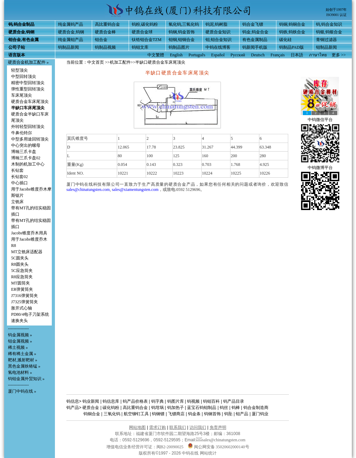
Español (218, 55)
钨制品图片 (179, 47)
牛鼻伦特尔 (21, 132)
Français (277, 55)
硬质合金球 (142, 32)
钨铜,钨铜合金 (292, 24)
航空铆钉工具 (136, 413)
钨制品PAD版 (291, 47)
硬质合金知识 (217, 32)
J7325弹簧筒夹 (24, 301)
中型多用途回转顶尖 (30, 139)
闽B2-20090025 (170, 446)
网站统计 (208, 453)
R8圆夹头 (20, 264)
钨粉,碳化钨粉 (145, 24)
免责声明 (218, 427)
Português (196, 55)
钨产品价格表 (135, 401)
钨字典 (157, 401)
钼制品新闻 (326, 47)
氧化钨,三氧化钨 (184, 24)
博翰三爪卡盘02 (25, 157)
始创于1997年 (336, 9)
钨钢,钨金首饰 (182, 32)
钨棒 (236, 407)
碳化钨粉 (111, 407)
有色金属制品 (254, 39)
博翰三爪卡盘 (23, 151)
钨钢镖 (158, 413)
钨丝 (224, 407)
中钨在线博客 (217, 47)
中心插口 (19, 182)
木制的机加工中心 (27, 164)
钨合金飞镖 (252, 24)
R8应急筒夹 (22, 276)
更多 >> (339, 55)
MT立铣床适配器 (26, 251)
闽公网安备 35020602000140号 (218, 446)
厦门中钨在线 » (22, 391)
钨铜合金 (91, 413)
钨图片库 (175, 401)
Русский (237, 55)
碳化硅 (285, 39)
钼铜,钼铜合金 (182, 39)
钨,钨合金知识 (329, 24)
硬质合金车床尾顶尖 (30, 101)
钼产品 (242, 413)
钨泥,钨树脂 (216, 24)
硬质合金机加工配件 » (28, 62)
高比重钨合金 (107, 24)
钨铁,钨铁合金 (292, 32)
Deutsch (258, 55)
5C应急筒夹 (22, 270)
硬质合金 (90, 407)
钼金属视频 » (20, 341)
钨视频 (193, 401)
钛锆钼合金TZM (146, 39)
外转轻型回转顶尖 (27, 126)
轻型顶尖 (19, 70)
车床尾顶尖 (21, 95)
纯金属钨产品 (70, 24)
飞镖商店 (176, 413)
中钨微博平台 (320, 167)
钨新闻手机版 (254, 47)
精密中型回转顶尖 (27, 82)
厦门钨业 (260, 413)
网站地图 (137, 427)
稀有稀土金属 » (22, 353)
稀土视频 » (18, 347)
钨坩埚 (157, 407)
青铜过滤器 (326, 39)
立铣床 (17, 201)
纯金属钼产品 (70, 39)
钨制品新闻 (68, 47)
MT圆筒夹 (20, 283)
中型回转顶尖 (23, 76)
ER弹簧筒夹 (22, 289)
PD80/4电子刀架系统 (30, 314)
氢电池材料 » (20, 372)
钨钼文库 (140, 47)
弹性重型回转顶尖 (27, 89)
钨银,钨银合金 (329, 32)
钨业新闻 (90, 401)
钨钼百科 (211, 401)
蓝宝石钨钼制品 (201, 407)
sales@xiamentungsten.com (135, 189)
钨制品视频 (105, 47)
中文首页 (95, 62)
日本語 (297, 55)
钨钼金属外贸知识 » (26, 378)
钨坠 (228, 413)
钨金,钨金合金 (255, 32)
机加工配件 (120, 62)
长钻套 (17, 170)
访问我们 (197, 427)
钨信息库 (111, 401)
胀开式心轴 (21, 308)
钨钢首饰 (212, 413)
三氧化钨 (112, 413)
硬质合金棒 (105, 32)
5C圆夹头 (20, 258)
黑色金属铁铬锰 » (24, 366)
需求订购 (157, 427)
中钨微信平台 (320, 119)
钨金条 (194, 413)
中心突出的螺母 (25, 145)
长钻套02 (19, 176)
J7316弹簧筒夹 (24, 295)
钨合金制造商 (255, 407)
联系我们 (177, 427)
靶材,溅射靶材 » (22, 359)
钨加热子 (175, 407)
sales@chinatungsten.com (88, 189)
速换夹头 (19, 320)
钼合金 (101, 39)
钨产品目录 (233, 401)
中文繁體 (155, 55)
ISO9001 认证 (336, 15)
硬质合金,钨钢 (71, 32)
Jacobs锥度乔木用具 (29, 233)
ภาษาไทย (318, 55)
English (176, 55)
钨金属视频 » (20, 334)
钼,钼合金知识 (218, 39)
